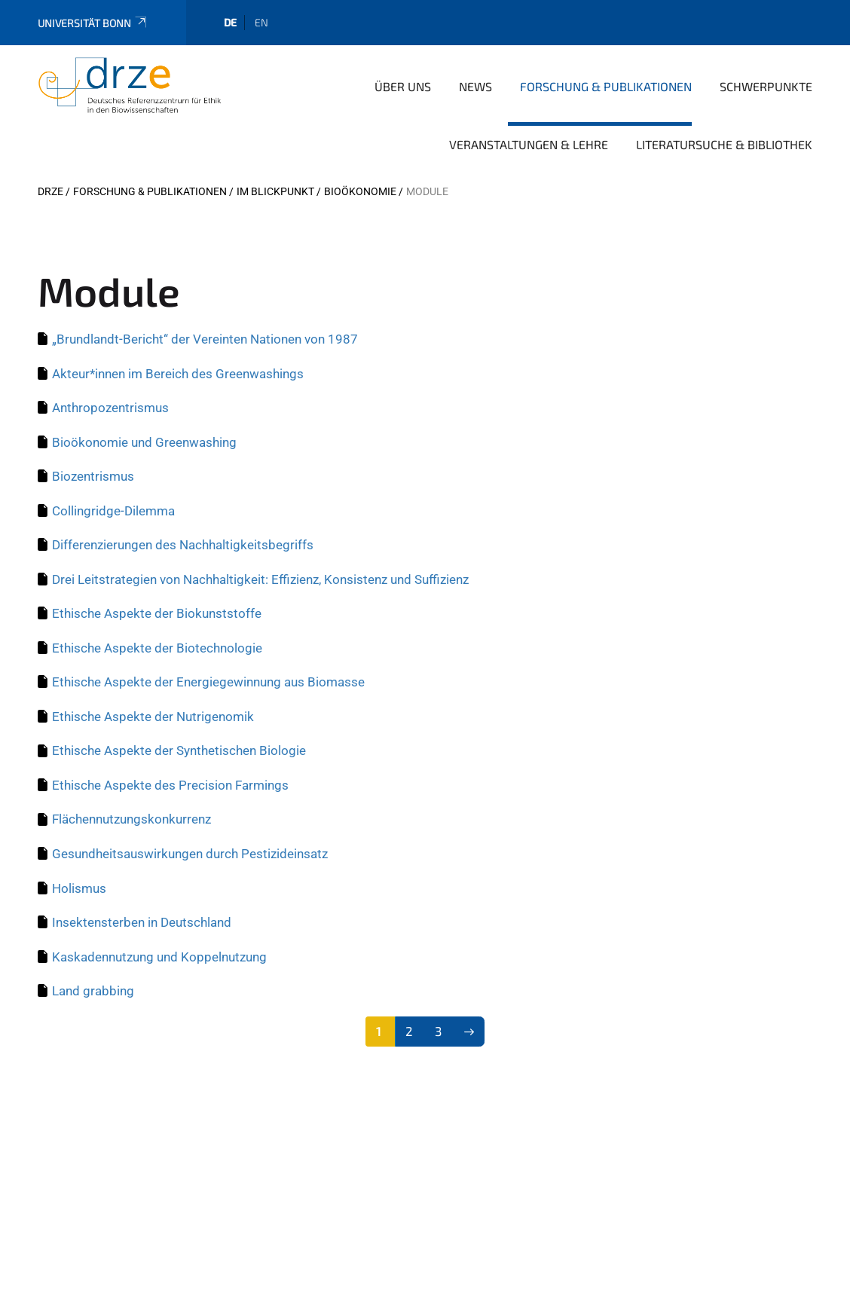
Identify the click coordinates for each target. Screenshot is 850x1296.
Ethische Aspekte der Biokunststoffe (156, 613)
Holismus (79, 888)
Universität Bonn (93, 23)
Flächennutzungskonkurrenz (131, 819)
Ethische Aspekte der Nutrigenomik (153, 716)
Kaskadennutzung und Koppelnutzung (159, 956)
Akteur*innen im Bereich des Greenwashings (178, 373)
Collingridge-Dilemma (113, 510)
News (475, 86)
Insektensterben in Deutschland (141, 922)
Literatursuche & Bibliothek (724, 144)
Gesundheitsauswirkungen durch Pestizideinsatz (190, 853)
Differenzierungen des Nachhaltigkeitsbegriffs (182, 544)
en (261, 22)
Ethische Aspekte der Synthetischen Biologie (179, 750)
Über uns (403, 86)
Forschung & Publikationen (606, 86)
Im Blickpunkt (275, 191)
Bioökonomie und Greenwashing (144, 442)
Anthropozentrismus (110, 407)
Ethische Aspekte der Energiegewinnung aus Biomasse (208, 681)
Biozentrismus (93, 476)
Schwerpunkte (766, 86)
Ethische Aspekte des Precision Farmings (170, 785)
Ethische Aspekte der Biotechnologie (157, 648)
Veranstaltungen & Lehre (528, 144)
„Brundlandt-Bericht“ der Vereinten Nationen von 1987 (205, 339)
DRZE (50, 191)
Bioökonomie (360, 191)
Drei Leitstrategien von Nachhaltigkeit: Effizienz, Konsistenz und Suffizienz (260, 579)
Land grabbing (93, 990)
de (230, 22)
